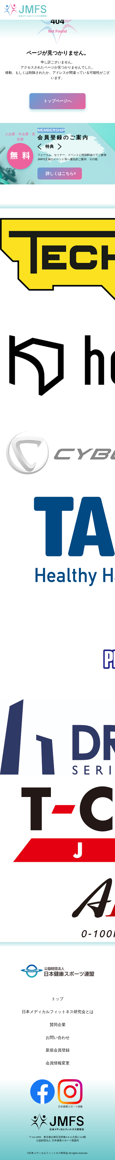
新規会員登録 (58, 1050)
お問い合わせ (58, 1037)
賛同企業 (58, 1024)
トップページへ (57, 101)
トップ (57, 998)
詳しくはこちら (61, 173)
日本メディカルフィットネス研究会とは (58, 1011)
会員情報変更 (58, 1063)
